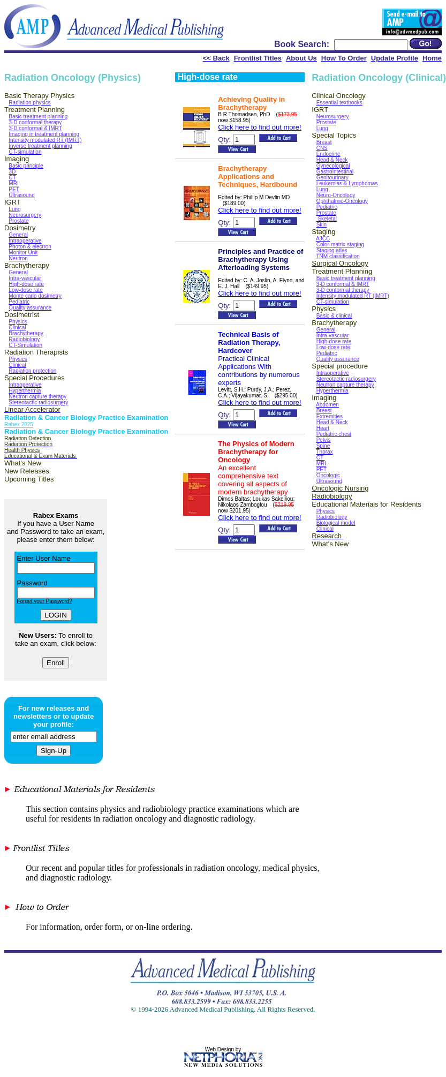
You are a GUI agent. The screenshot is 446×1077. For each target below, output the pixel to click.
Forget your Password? (44, 601)
